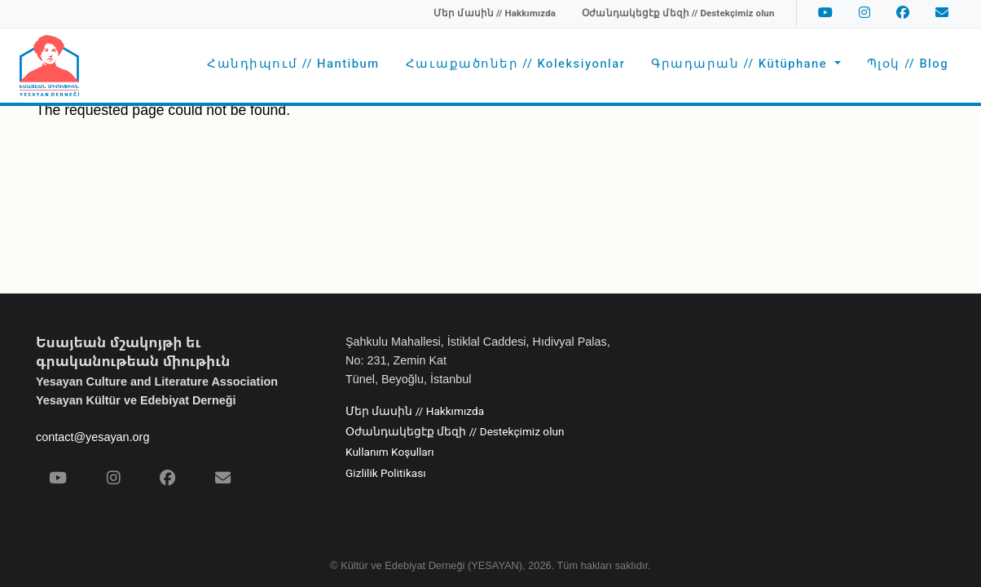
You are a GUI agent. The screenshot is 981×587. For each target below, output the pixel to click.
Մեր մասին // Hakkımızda (414, 411)
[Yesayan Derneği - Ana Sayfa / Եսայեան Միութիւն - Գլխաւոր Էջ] (49, 65)
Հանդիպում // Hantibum (293, 64)
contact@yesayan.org (92, 437)
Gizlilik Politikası (385, 473)
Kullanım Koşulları (389, 452)
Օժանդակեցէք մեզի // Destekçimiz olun (454, 432)
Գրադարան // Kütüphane (741, 64)
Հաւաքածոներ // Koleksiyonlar (516, 64)
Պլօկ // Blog (907, 64)
